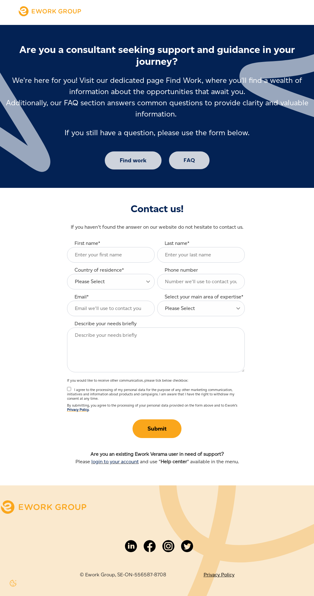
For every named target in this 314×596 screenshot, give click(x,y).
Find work (133, 160)
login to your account (115, 462)
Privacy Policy (78, 410)
